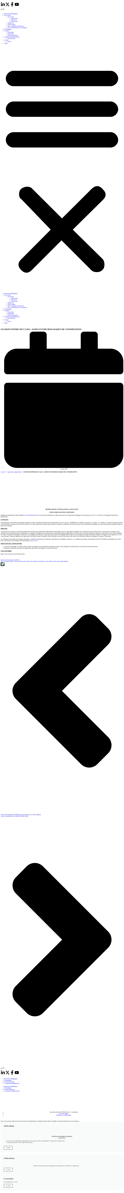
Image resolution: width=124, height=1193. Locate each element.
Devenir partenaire (13, 35)
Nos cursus (11, 16)
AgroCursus (14, 18)
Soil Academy (11, 24)
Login (5, 43)
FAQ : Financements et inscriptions (17, 27)
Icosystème (11, 32)
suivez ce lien (33, 540)
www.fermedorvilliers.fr (31, 515)
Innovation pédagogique (10, 13)
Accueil (3, 472)
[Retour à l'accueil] (3, 9)
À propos (6, 30)
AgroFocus (11, 23)
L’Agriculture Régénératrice (12, 37)
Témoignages (8, 29)
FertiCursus (14, 21)
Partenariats (11, 34)
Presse (9, 41)
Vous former (7, 15)
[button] (62, 168)
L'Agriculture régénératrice (14, 472)
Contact (6, 40)
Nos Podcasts (11, 38)
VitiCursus (14, 20)
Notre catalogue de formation (16, 26)
